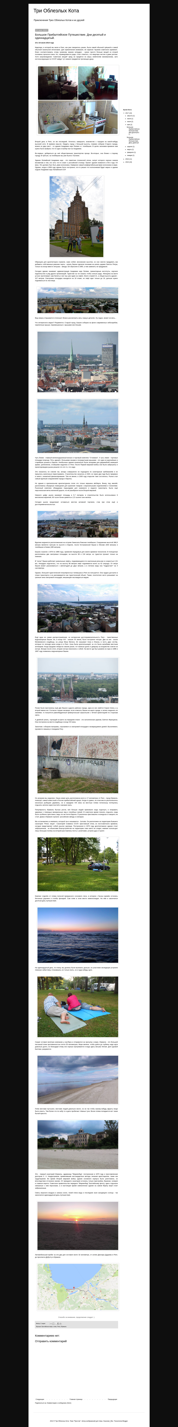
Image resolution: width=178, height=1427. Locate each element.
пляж (55, 1326)
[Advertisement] (132, 67)
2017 (127, 113)
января (129, 155)
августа (130, 116)
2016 (127, 159)
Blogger (125, 1421)
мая (128, 124)
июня (129, 121)
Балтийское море (47, 1326)
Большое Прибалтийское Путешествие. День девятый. (133, 140)
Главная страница (76, 1399)
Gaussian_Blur (108, 1421)
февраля (130, 152)
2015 (127, 162)
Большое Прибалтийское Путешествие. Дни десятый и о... (133, 130)
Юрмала (63, 1326)
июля (129, 119)
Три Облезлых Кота (56, 10)
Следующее (40, 1399)
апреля (130, 146)
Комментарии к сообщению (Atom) (59, 1403)
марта (129, 149)
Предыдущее (112, 1399)
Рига (58, 1326)
